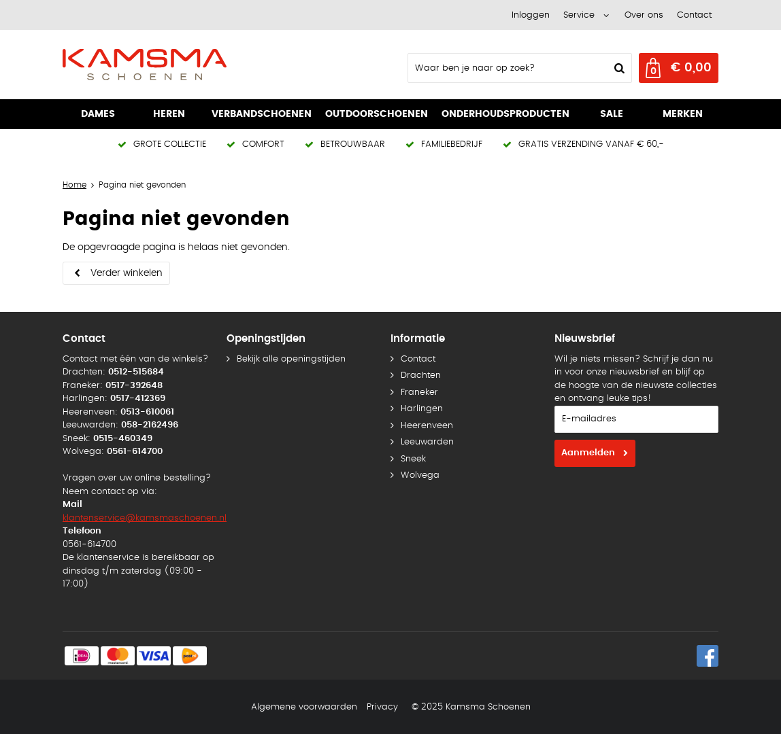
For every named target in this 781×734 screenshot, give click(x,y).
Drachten (421, 375)
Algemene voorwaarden (304, 707)
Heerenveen (427, 425)
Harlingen (422, 408)
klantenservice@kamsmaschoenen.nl (145, 518)
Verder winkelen (126, 273)
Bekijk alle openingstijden (291, 359)
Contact (694, 15)
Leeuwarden (427, 442)
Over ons (644, 15)
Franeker (419, 392)
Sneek (413, 459)
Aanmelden (588, 453)
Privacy (382, 707)
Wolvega (420, 475)
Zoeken (617, 68)
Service (579, 15)
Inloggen (531, 15)
